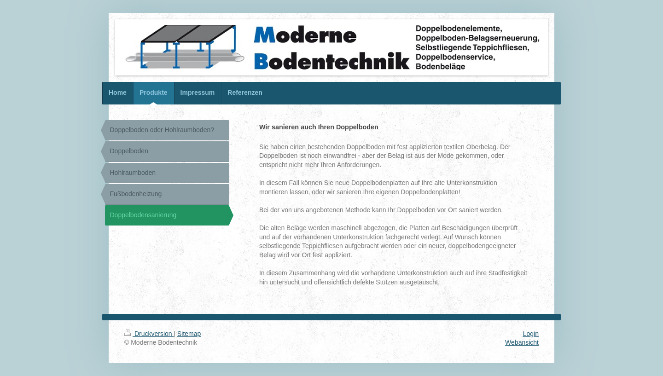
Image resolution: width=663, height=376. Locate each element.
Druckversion (149, 333)
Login (531, 333)
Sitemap (189, 333)
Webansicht (522, 342)
